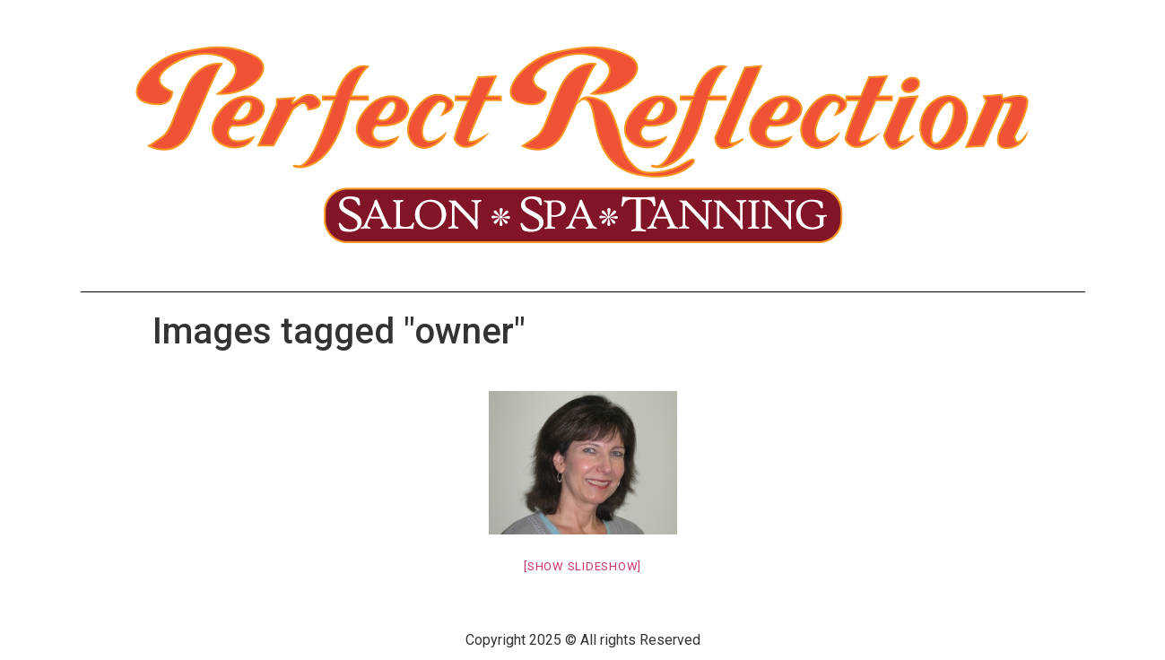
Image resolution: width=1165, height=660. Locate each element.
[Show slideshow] (582, 566)
